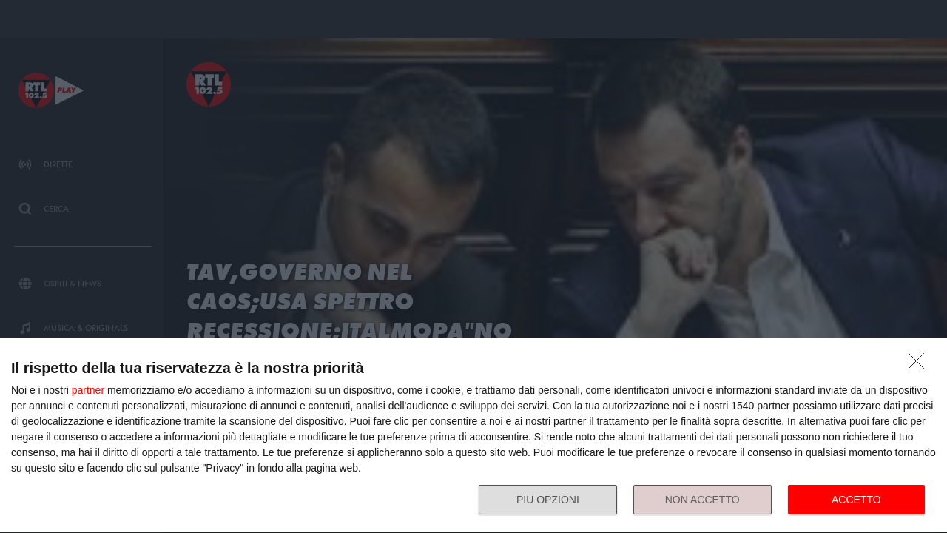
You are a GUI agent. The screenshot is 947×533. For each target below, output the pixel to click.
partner (88, 390)
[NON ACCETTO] (920, 365)
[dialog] (473, 435)
